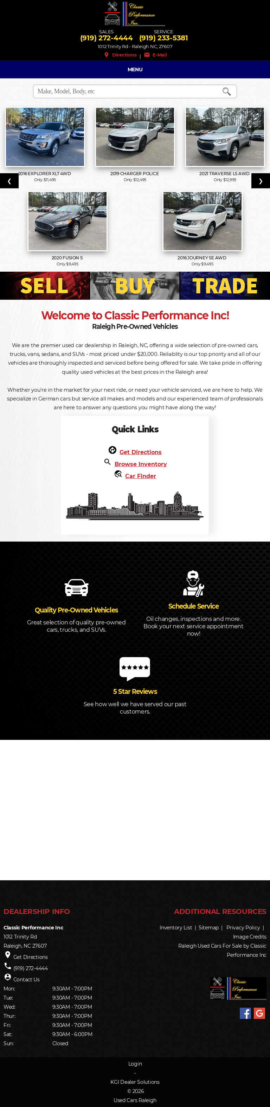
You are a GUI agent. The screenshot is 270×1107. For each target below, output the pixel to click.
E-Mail (155, 55)
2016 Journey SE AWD (202, 257)
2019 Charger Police (135, 173)
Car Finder (140, 476)
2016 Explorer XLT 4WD (45, 173)
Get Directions (141, 452)
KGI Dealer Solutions (134, 1082)
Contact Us (26, 979)
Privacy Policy (243, 927)
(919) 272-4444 (106, 37)
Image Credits (249, 937)
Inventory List (176, 927)
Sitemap (209, 927)
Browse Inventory (141, 464)
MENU (135, 69)
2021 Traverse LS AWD (225, 173)
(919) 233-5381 (163, 37)
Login (135, 1064)
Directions (120, 55)
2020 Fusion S (68, 257)
